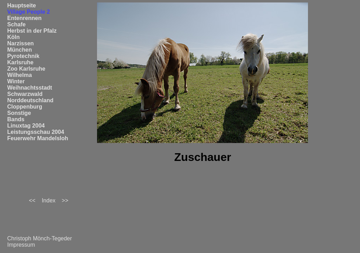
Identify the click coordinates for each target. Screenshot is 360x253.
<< (32, 200)
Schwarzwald (24, 94)
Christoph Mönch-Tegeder (39, 238)
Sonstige (19, 113)
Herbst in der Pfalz (31, 31)
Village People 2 (28, 12)
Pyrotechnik (23, 56)
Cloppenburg (24, 107)
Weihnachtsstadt (29, 88)
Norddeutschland (30, 100)
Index (49, 200)
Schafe (16, 24)
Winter (16, 81)
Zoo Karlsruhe (26, 69)
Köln (13, 37)
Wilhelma (19, 75)
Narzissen (20, 43)
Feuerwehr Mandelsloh (37, 138)
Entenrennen (24, 18)
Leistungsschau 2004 (35, 132)
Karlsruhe (20, 62)
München (19, 50)
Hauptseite (21, 5)
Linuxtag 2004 (26, 126)
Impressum (21, 245)
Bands (15, 119)
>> (65, 200)
